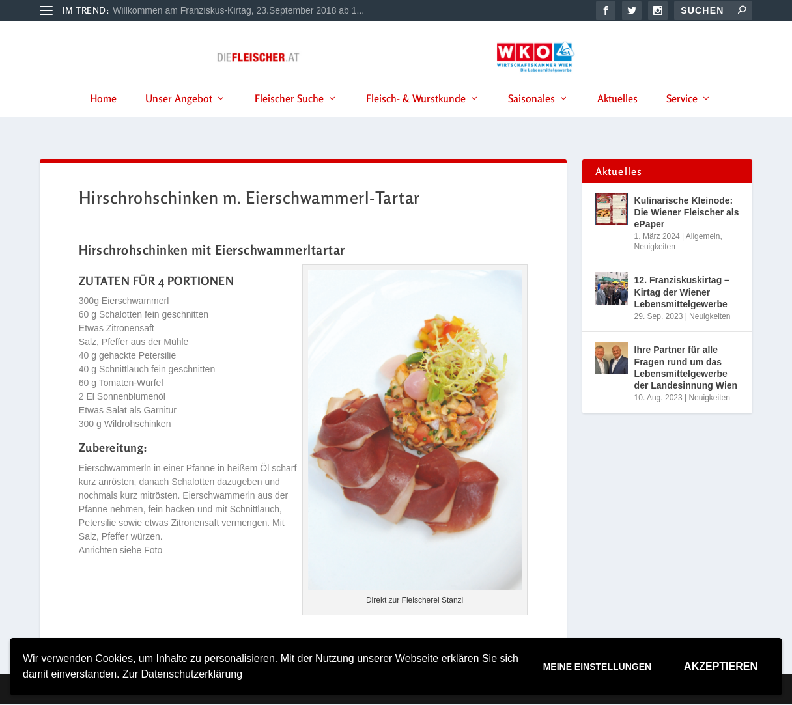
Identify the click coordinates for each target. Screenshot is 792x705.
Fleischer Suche (289, 116)
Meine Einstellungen (597, 666)
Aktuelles (617, 116)
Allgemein (703, 237)
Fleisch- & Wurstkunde (416, 116)
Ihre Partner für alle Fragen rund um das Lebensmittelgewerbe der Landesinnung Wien (686, 369)
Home (103, 116)
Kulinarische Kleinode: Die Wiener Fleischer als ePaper (686, 213)
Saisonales (531, 116)
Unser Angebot (178, 116)
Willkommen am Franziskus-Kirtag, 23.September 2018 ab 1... (238, 10)
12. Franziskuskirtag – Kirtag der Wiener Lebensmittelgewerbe (681, 293)
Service (682, 116)
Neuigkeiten (654, 247)
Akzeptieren (720, 666)
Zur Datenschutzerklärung (182, 674)
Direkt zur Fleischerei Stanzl (414, 601)
